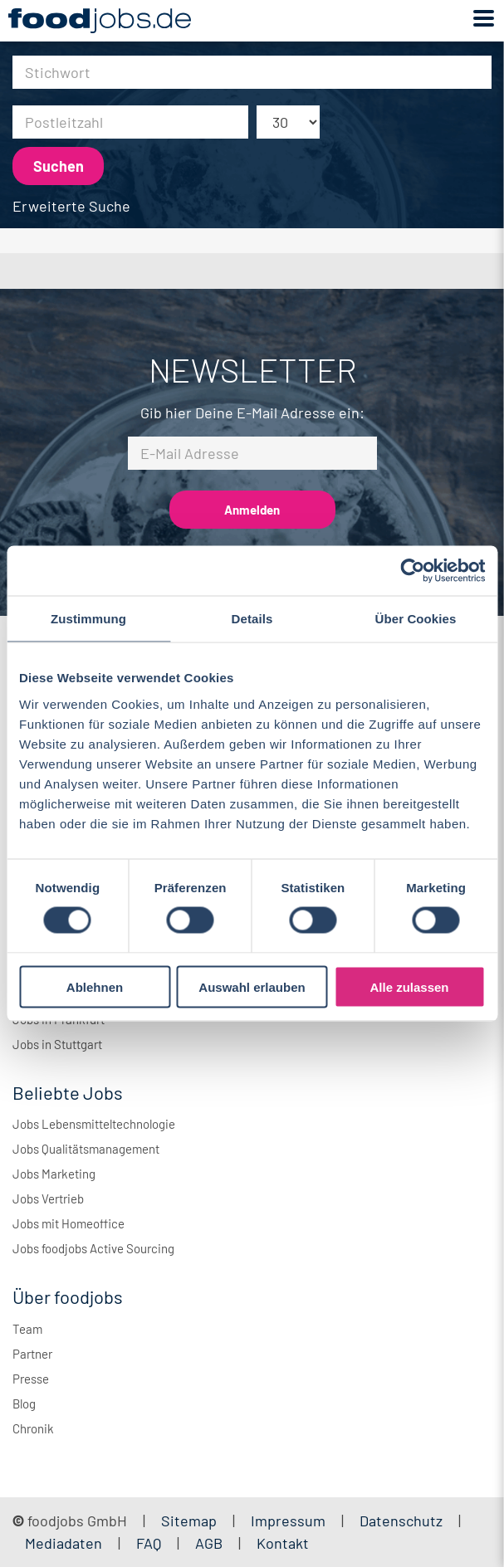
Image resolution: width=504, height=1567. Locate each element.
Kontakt (283, 1543)
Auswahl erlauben (251, 986)
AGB (210, 1543)
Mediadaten (63, 1543)
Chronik (33, 1428)
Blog (24, 1403)
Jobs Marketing (53, 1173)
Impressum (288, 1520)
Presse (30, 1378)
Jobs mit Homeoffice (68, 1223)
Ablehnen (94, 986)
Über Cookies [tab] (416, 619)
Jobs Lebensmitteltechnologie (93, 1123)
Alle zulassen (408, 986)
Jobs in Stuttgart (57, 1044)
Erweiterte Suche (71, 206)
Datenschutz (403, 1520)
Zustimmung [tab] (88, 619)
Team (27, 1328)
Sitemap (189, 1520)
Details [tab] (252, 619)
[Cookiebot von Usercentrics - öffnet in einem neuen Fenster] (412, 571)
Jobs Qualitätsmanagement (85, 1148)
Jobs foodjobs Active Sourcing (93, 1248)
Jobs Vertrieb (48, 1198)
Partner (32, 1353)
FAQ (148, 1543)
